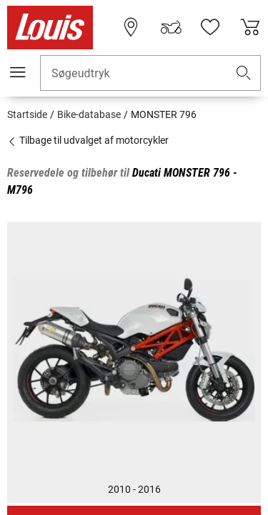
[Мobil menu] (18, 72)
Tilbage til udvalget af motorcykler (88, 140)
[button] (243, 73)
